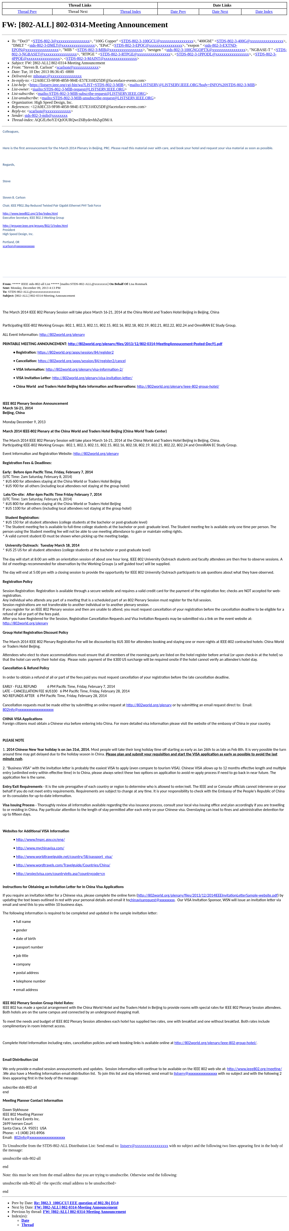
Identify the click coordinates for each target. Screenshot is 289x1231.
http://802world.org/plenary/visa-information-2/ (84, 369)
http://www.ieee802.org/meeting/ (254, 1068)
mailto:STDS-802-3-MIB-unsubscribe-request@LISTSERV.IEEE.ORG (97, 98)
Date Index (264, 11)
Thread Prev (27, 11)
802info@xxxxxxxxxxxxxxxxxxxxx (28, 709)
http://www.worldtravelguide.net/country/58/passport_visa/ (64, 856)
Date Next (220, 11)
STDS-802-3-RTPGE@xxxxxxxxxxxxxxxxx (135, 54)
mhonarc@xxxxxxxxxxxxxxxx (57, 76)
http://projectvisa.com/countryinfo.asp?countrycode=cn (60, 873)
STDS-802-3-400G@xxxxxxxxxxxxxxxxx (250, 41)
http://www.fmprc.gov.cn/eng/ (40, 839)
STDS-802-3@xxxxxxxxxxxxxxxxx (61, 41)
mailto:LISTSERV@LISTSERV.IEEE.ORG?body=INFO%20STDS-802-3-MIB (192, 85)
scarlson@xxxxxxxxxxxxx (78, 67)
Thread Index (130, 11)
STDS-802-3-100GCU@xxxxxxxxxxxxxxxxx (157, 41)
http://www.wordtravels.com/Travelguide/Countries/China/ (63, 865)
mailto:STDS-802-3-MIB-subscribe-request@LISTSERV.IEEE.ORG (92, 94)
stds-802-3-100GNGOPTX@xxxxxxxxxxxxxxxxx (206, 50)
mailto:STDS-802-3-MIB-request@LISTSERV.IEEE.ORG (79, 89)
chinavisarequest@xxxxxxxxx (152, 900)
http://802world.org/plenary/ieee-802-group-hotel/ (178, 386)
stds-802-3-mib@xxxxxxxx (46, 115)
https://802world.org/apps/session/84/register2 (75, 352)
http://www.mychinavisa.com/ (40, 848)
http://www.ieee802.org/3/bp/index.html (30, 213)
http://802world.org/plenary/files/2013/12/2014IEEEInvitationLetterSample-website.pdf (208, 895)
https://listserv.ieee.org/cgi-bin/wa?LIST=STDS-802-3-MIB (76, 85)
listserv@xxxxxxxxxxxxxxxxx (195, 1073)
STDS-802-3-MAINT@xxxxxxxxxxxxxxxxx (101, 58)
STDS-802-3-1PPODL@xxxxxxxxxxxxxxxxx (213, 54)
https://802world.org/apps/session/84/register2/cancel (82, 360)
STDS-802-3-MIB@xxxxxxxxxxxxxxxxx (110, 50)
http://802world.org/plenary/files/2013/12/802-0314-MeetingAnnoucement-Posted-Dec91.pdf (145, 343)
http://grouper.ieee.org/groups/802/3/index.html (35, 226)
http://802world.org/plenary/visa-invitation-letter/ (92, 378)
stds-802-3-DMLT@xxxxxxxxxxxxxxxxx (62, 45)
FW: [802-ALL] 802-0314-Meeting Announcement (76, 1207)
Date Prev (178, 11)
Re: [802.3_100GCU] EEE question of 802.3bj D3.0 (76, 1203)
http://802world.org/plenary (62, 334)
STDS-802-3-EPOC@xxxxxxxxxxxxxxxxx (148, 45)
